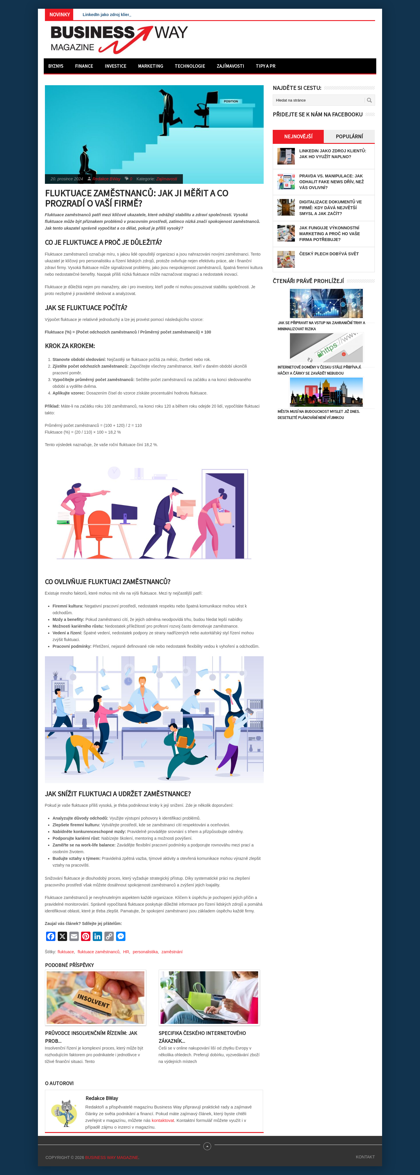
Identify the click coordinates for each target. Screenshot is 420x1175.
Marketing (150, 66)
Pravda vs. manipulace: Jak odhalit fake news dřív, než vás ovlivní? (331, 182)
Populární (349, 136)
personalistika (145, 951)
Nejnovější (298, 136)
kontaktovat (163, 1120)
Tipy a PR (265, 66)
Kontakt (365, 1157)
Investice (115, 66)
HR (126, 951)
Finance (84, 66)
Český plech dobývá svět (329, 254)
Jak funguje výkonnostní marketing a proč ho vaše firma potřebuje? (329, 234)
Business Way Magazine (111, 1157)
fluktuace (66, 951)
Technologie (190, 66)
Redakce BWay (106, 179)
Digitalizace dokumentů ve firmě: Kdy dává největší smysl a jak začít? (330, 208)
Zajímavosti (230, 66)
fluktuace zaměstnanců (98, 951)
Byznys (55, 66)
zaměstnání (172, 951)
